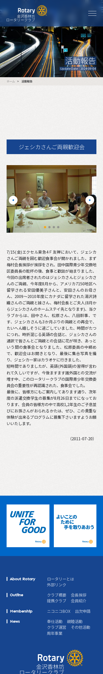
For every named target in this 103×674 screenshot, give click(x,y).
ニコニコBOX (58, 611)
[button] (13, 200)
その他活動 (80, 627)
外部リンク (56, 584)
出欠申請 (82, 611)
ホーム (11, 81)
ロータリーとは (60, 579)
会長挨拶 (78, 595)
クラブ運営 (56, 627)
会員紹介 (78, 600)
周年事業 (54, 633)
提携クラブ (56, 600)
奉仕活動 (54, 621)
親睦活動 (74, 621)
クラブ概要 (56, 595)
